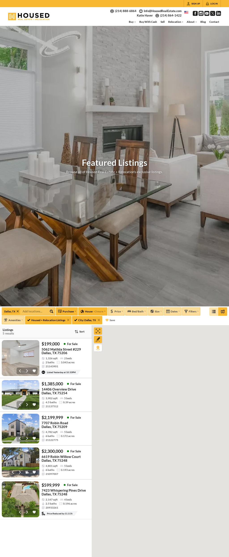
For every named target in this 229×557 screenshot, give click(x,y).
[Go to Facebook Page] (195, 13)
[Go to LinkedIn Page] (218, 13)
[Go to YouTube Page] (206, 13)
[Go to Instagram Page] (201, 13)
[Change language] (186, 12)
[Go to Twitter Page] (212, 13)
